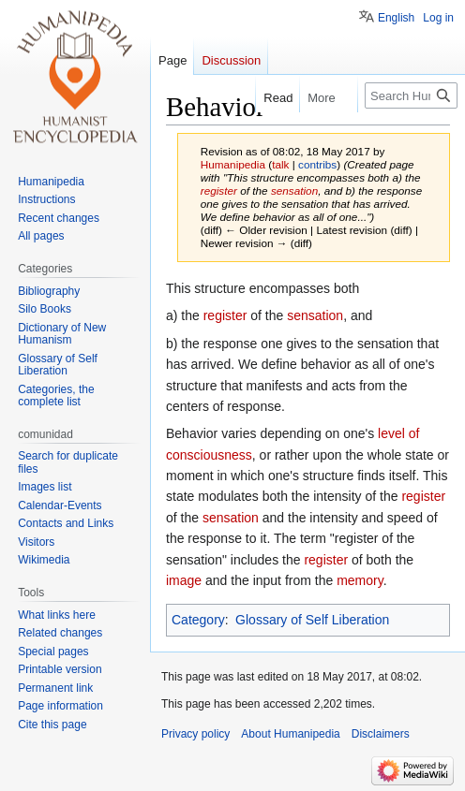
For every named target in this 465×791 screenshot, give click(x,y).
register (219, 190)
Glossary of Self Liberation (312, 619)
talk (280, 164)
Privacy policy (195, 733)
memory (360, 580)
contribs (317, 164)
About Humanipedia (290, 733)
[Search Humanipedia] (411, 95)
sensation (294, 190)
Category (198, 619)
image (184, 580)
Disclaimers (381, 733)
